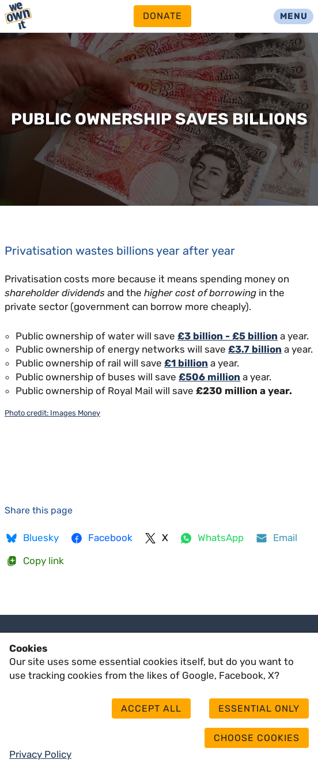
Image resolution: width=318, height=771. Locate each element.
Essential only (259, 708)
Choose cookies (257, 737)
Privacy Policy (40, 754)
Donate (162, 15)
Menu (294, 16)
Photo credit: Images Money (52, 413)
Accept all (151, 708)
